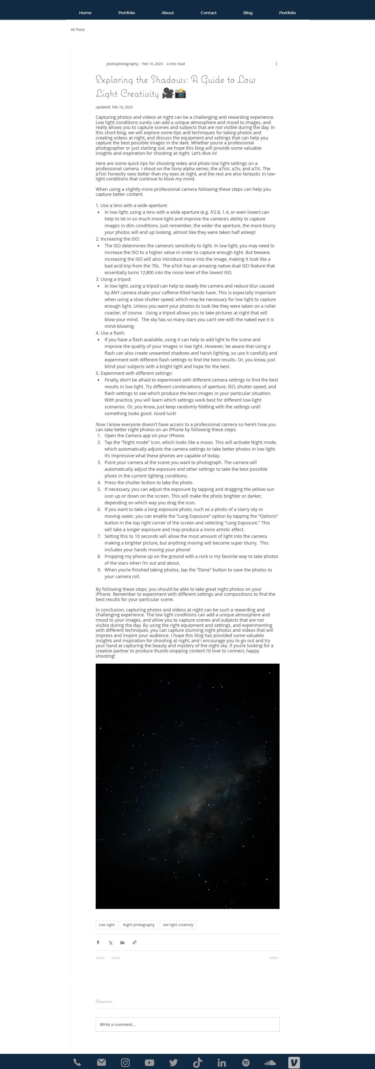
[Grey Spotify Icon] (246, 1063)
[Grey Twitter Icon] (173, 1063)
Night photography (139, 924)
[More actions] (277, 64)
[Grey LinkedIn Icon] (222, 1063)
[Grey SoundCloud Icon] (270, 1063)
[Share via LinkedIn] (122, 942)
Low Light (107, 924)
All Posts (78, 29)
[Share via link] (134, 942)
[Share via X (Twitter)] (110, 942)
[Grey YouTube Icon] (149, 1063)
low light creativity (178, 924)
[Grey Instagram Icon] (125, 1063)
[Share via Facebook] (98, 942)
